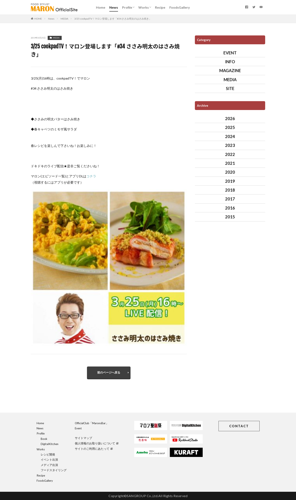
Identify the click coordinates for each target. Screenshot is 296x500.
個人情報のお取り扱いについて (96, 443)
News (113, 7)
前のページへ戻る (108, 372)
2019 (230, 181)
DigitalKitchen (49, 444)
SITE (230, 88)
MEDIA (64, 18)
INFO (230, 61)
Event (78, 428)
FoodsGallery (179, 7)
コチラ (91, 176)
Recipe (160, 7)
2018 (230, 189)
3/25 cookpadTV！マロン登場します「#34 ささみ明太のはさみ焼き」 (112, 18)
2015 (230, 216)
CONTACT (239, 426)
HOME (38, 18)
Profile (127, 7)
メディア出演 (49, 465)
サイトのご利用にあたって (94, 448)
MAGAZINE (230, 70)
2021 (230, 163)
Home (100, 7)
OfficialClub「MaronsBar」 (92, 423)
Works (143, 7)
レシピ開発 (48, 454)
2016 (230, 207)
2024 (230, 136)
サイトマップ (83, 438)
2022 (230, 154)
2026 (230, 118)
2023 (230, 145)
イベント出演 (49, 459)
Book (44, 438)
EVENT (230, 52)
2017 (230, 198)
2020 (230, 172)
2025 (230, 127)
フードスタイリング (54, 470)
